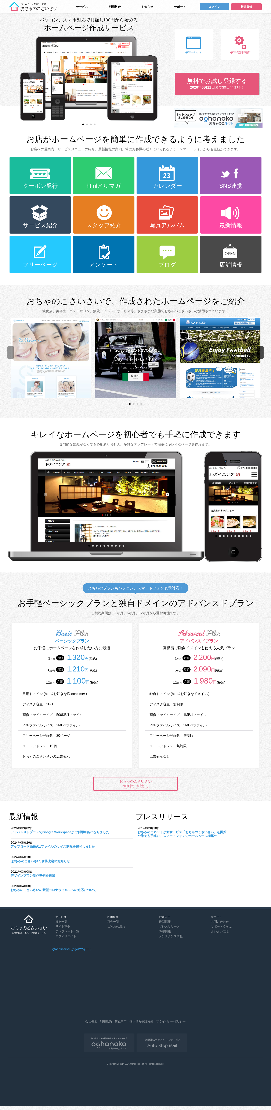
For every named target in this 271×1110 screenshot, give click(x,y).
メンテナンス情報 (171, 936)
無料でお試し (135, 784)
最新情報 (165, 921)
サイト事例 (62, 926)
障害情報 (165, 931)
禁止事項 (121, 1021)
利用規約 (106, 1021)
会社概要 (91, 1021)
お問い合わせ (220, 921)
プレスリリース (169, 926)
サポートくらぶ (221, 926)
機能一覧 (61, 921)
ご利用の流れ (116, 926)
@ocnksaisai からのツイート (72, 949)
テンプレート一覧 (67, 931)
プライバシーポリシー (171, 1021)
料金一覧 (113, 921)
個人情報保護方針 (141, 1021)
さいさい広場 (220, 931)
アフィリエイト (65, 936)
